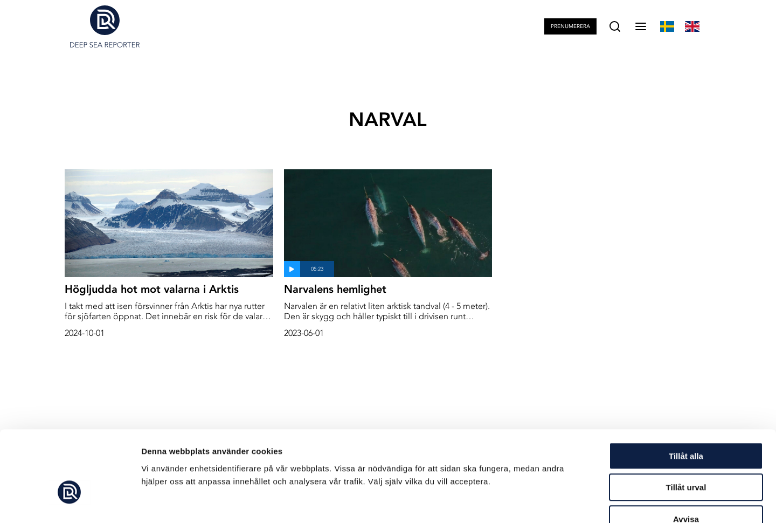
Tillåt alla (686, 391)
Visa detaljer (585, 501)
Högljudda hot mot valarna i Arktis (152, 289)
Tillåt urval (686, 423)
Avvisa (686, 454)
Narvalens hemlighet (335, 289)
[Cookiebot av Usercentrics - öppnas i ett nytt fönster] (70, 502)
